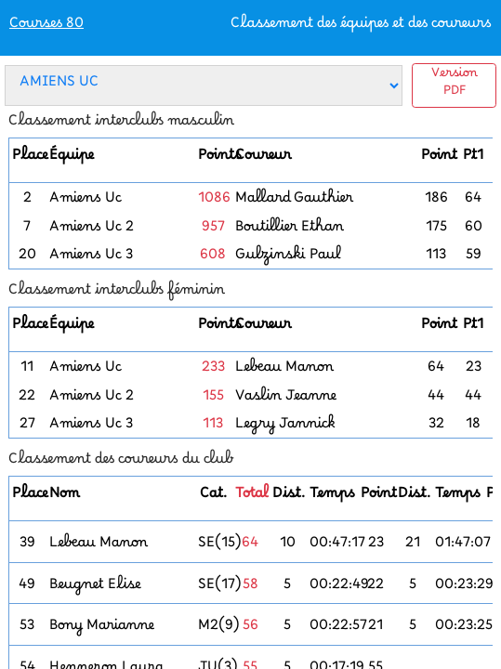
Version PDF (454, 85)
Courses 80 (46, 28)
